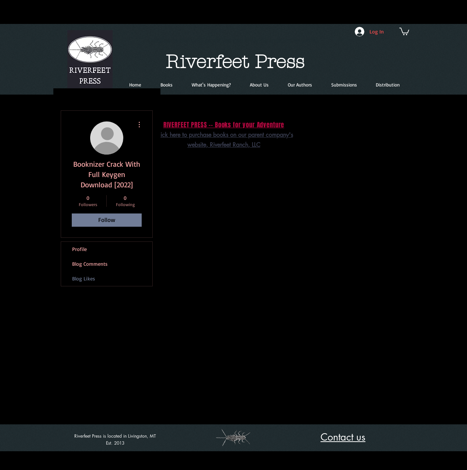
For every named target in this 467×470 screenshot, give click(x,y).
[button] (404, 31)
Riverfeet (207, 62)
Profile (79, 249)
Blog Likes (83, 278)
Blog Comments (89, 264)
